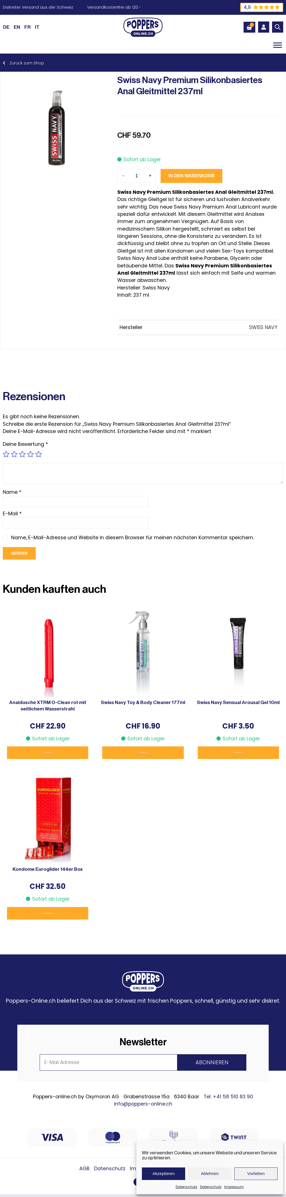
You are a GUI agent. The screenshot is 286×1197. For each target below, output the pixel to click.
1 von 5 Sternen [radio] (6, 454)
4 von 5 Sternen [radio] (30, 454)
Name (12, 492)
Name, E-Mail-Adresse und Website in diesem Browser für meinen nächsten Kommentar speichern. (133, 537)
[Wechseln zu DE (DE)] (6, 27)
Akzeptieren (163, 1173)
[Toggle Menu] (277, 45)
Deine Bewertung (25, 444)
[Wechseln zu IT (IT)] (37, 27)
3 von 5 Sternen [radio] (22, 454)
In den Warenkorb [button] (47, 752)
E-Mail (12, 513)
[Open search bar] (277, 27)
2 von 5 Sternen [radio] (14, 454)
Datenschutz (186, 1186)
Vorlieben (256, 1173)
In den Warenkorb (181, 175)
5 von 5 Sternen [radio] (38, 454)
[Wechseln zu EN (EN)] (17, 27)
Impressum (234, 1186)
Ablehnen (209, 1173)
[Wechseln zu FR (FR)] (27, 27)
